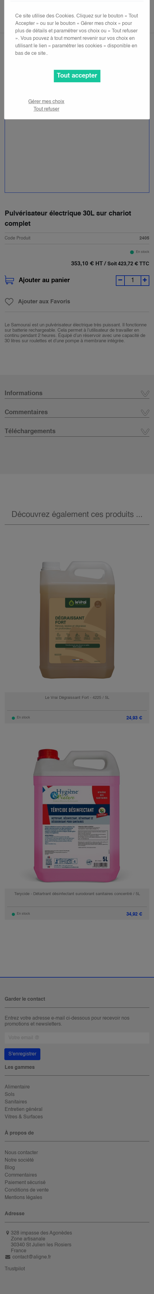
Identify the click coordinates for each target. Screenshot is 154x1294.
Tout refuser (46, 109)
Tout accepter (77, 76)
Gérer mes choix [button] (46, 101)
